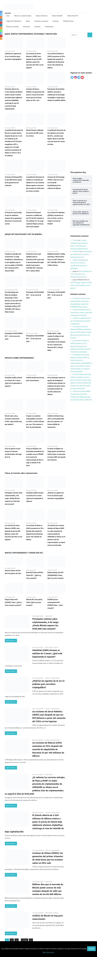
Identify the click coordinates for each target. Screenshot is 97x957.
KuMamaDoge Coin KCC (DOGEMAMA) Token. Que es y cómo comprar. (55, 575)
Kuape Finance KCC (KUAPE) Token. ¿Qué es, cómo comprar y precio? (13, 602)
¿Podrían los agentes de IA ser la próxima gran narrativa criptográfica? (13, 56)
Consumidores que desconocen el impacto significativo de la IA (81, 254)
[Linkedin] (1, 20)
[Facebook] (1, 12)
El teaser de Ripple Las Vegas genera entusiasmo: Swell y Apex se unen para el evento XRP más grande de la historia (56, 454)
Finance (75, 240)
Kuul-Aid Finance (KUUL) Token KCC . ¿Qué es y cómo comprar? (34, 575)
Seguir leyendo (10, 640)
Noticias (56, 647)
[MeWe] (1, 25)
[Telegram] (1, 33)
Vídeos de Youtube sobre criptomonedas (21, 473)
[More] (1, 38)
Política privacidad (12, 26)
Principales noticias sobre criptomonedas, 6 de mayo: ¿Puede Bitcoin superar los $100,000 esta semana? (13, 498)
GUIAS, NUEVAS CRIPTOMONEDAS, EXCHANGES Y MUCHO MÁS (31, 34)
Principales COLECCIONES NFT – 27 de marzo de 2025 (35, 338)
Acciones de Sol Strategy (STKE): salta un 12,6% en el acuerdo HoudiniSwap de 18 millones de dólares (55, 182)
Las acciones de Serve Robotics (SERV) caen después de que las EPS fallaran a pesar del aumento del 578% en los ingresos (81, 332)
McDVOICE (76, 251)
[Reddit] (1, 17)
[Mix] (1, 28)
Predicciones (49, 26)
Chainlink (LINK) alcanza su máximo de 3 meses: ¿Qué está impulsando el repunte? (47, 653)
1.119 (24, 940)
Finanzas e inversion (41, 21)
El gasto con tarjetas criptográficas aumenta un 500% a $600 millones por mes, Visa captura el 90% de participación (35, 421)
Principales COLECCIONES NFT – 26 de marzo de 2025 (14, 336)
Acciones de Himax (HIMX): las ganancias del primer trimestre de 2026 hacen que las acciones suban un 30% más (35, 94)
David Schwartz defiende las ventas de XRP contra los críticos (34, 133)
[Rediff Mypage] (1, 36)
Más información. (48, 952)
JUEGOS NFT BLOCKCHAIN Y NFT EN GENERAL (23, 234)
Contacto (37, 26)
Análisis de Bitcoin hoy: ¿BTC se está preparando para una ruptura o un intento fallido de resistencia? (55, 421)
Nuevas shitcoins (41, 15)
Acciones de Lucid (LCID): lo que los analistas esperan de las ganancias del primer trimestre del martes (13, 218)
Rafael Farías (77, 260)
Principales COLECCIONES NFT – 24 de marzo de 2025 (35, 295)
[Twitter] (1, 15)
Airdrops (56, 21)
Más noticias (49, 647)
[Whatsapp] (1, 30)
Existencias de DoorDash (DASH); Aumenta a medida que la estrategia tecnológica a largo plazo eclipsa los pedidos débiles (56, 94)
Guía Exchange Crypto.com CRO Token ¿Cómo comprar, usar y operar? (81, 285)
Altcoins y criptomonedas (22, 15)
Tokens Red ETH (72, 15)
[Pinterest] (1, 22)
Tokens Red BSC (57, 15)
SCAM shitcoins (68, 21)
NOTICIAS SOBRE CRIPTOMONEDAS (19, 358)
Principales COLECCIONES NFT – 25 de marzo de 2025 (56, 295)
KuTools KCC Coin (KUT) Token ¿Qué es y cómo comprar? (34, 602)
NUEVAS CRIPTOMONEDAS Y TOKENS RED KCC (24, 553)
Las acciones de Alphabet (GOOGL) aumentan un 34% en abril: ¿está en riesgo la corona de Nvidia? (56, 218)
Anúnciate (26, 26)
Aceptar (91, 948)
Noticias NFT (48, 616)
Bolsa (28, 21)
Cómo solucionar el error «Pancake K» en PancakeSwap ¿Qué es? (81, 274)
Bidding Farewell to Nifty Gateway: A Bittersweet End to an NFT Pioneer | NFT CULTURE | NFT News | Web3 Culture (56, 259)
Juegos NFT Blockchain (14, 21)
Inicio (8, 15)
